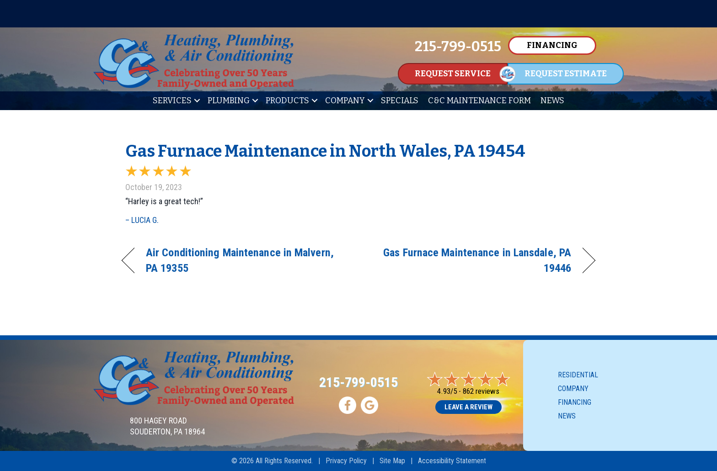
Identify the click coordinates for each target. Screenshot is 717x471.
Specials (399, 100)
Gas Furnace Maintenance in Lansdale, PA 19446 (472, 260)
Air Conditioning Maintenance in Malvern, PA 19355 (240, 260)
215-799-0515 (358, 382)
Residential (578, 374)
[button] (197, 100)
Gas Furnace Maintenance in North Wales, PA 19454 (325, 151)
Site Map (392, 460)
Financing (574, 402)
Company (345, 100)
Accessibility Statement (452, 460)
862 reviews (481, 391)
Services (172, 100)
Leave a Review (468, 407)
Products (287, 100)
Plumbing (229, 100)
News (552, 100)
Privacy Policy (346, 460)
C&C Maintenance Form (479, 100)
